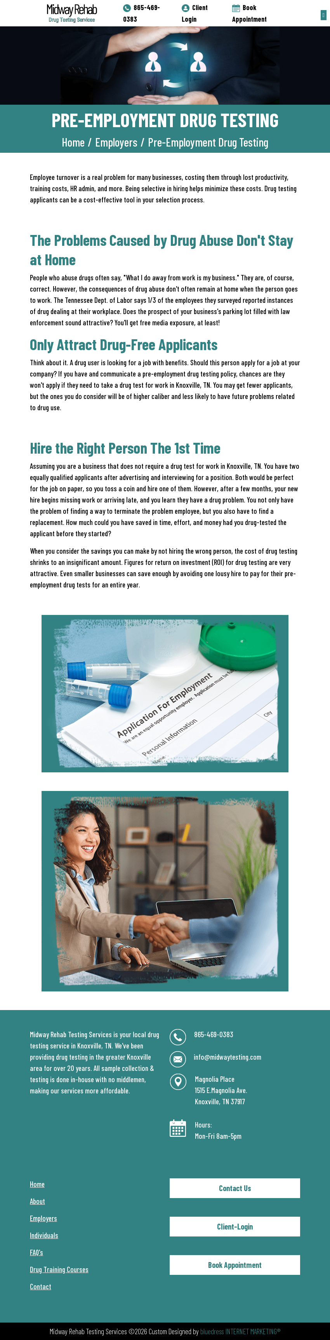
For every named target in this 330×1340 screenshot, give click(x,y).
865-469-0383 (213, 1034)
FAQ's (36, 1252)
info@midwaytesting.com (227, 1056)
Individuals (44, 1235)
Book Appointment (235, 1264)
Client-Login (235, 1226)
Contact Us (235, 1188)
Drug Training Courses (59, 1269)
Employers (116, 142)
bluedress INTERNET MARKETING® (240, 1331)
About (37, 1201)
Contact (40, 1286)
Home (73, 142)
